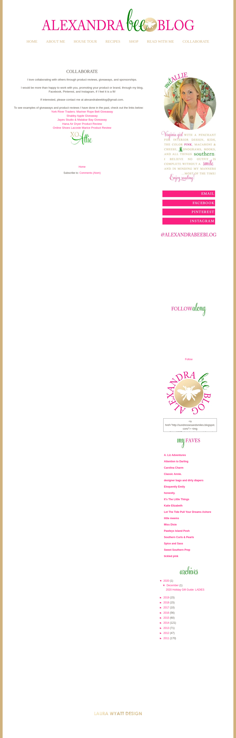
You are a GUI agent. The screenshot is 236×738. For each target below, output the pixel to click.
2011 (167, 638)
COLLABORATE (195, 41)
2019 (167, 597)
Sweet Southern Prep (177, 549)
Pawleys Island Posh (177, 530)
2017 (167, 607)
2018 (167, 602)
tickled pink (171, 556)
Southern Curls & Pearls (179, 537)
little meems (171, 518)
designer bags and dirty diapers (183, 480)
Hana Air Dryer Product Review (82, 123)
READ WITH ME (160, 41)
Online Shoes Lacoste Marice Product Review (82, 127)
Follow (189, 359)
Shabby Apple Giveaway (82, 115)
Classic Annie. (173, 474)
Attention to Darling (176, 461)
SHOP (133, 41)
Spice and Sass (173, 543)
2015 (167, 617)
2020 (167, 580)
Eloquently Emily (174, 486)
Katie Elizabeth (173, 505)
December (173, 585)
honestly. (169, 493)
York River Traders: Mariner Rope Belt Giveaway (82, 111)
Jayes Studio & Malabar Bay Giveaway (82, 119)
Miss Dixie (170, 524)
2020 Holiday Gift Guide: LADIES (185, 589)
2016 (167, 612)
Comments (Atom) (90, 172)
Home (32, 41)
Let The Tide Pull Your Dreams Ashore (187, 511)
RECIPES (113, 41)
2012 (167, 633)
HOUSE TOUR (85, 41)
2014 (167, 622)
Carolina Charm (173, 467)
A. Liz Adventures (175, 455)
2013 (167, 628)
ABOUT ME (55, 41)
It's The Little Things (176, 499)
